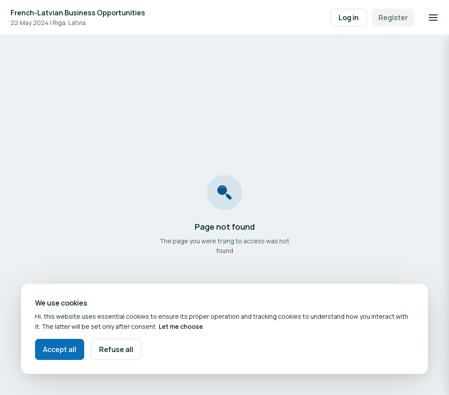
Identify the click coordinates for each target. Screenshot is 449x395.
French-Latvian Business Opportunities (78, 13)
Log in (349, 17)
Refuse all (116, 349)
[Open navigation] (433, 17)
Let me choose (181, 326)
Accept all (59, 349)
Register (393, 17)
